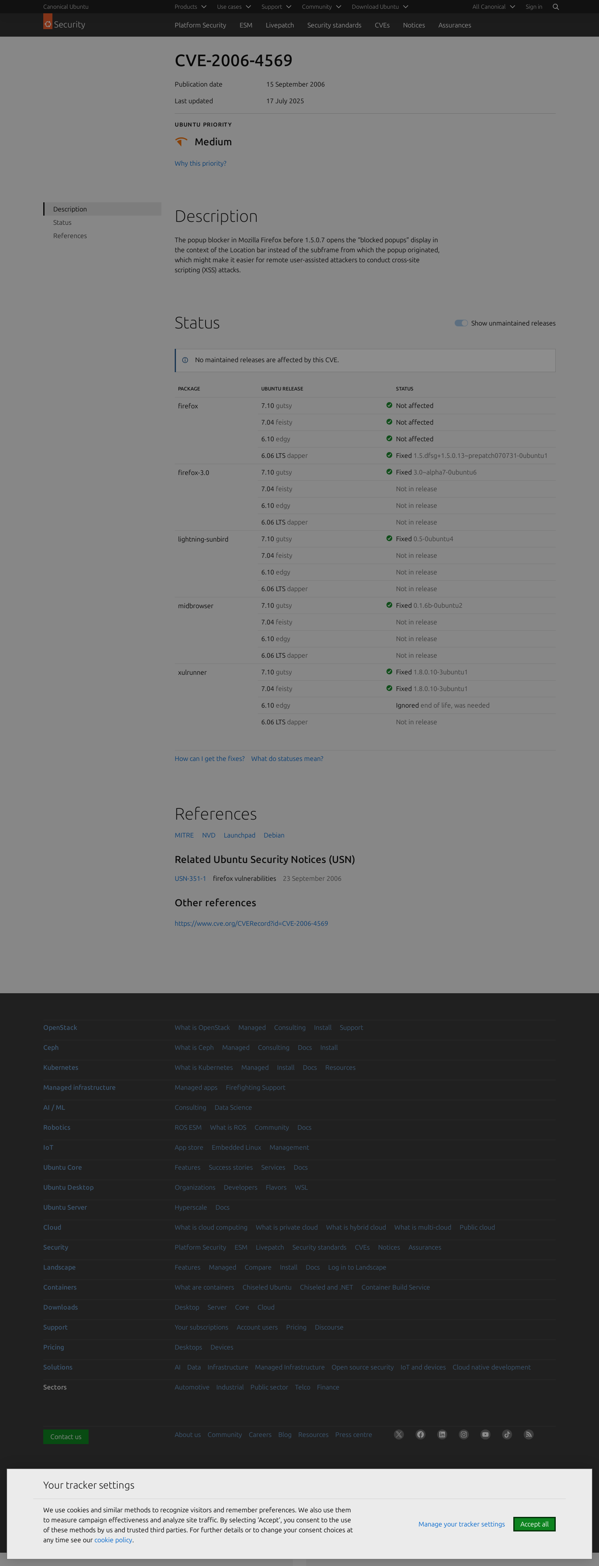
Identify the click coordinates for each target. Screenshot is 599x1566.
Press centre (353, 1434)
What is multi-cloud (422, 1227)
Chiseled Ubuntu (267, 1287)
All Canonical (489, 6)
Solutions (57, 1367)
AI (178, 1367)
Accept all (534, 1524)
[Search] (555, 6)
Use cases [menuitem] (229, 6)
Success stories (231, 1167)
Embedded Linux (236, 1147)
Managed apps (196, 1087)
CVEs (382, 25)
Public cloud (477, 1227)
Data (194, 1367)
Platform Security (200, 25)
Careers (260, 1434)
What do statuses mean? (287, 758)
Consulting (290, 1027)
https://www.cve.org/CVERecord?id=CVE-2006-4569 (251, 923)
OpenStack (60, 1027)
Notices (414, 25)
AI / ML (54, 1107)
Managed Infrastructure (290, 1367)
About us (188, 1434)
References (70, 235)
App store (189, 1147)
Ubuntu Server (65, 1207)
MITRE (184, 835)
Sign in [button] (534, 6)
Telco (302, 1387)
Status (62, 222)
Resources (340, 1067)
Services (273, 1167)
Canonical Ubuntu (66, 6)
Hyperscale (191, 1207)
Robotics (56, 1127)
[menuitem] (492, 6)
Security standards (334, 25)
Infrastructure (228, 1367)
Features (187, 1167)
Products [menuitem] (186, 6)
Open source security (363, 1367)
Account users (257, 1327)
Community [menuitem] (317, 6)
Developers (240, 1187)
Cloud (52, 1227)
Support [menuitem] (272, 6)
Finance (328, 1387)
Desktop (187, 1307)
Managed (252, 1027)
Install (323, 1027)
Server (217, 1307)
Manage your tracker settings (461, 1524)
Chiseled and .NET (326, 1287)
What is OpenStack (202, 1027)
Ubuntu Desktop (68, 1187)
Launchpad (239, 835)
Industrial (230, 1387)
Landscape (59, 1267)
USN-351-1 (190, 878)
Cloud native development (492, 1367)
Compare (258, 1267)
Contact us (66, 1436)
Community (272, 1127)
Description (70, 209)
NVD (208, 835)
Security (55, 1247)
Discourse (329, 1327)
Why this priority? (200, 163)
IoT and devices (423, 1367)
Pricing (296, 1327)
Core (242, 1307)
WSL (301, 1187)
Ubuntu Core (62, 1167)
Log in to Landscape (357, 1267)
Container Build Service (395, 1287)
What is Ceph (194, 1047)
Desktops (188, 1347)
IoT (48, 1147)
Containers (60, 1287)
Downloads (60, 1307)
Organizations (195, 1187)
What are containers (204, 1287)
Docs (305, 1047)
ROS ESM (188, 1127)
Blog (285, 1434)
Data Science (233, 1107)
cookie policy (113, 1540)
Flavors (276, 1187)
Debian (274, 835)
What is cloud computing (211, 1227)
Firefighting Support (255, 1087)
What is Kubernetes (204, 1067)
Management (289, 1147)
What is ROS (228, 1127)
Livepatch (280, 25)
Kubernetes (60, 1067)
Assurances (454, 25)
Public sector (269, 1387)
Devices (221, 1347)
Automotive (192, 1387)
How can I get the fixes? (210, 758)
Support (351, 1027)
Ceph (51, 1047)
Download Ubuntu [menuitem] (375, 6)
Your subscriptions (201, 1327)
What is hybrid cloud (356, 1227)
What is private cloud (287, 1227)
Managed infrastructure (79, 1087)
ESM (246, 25)
